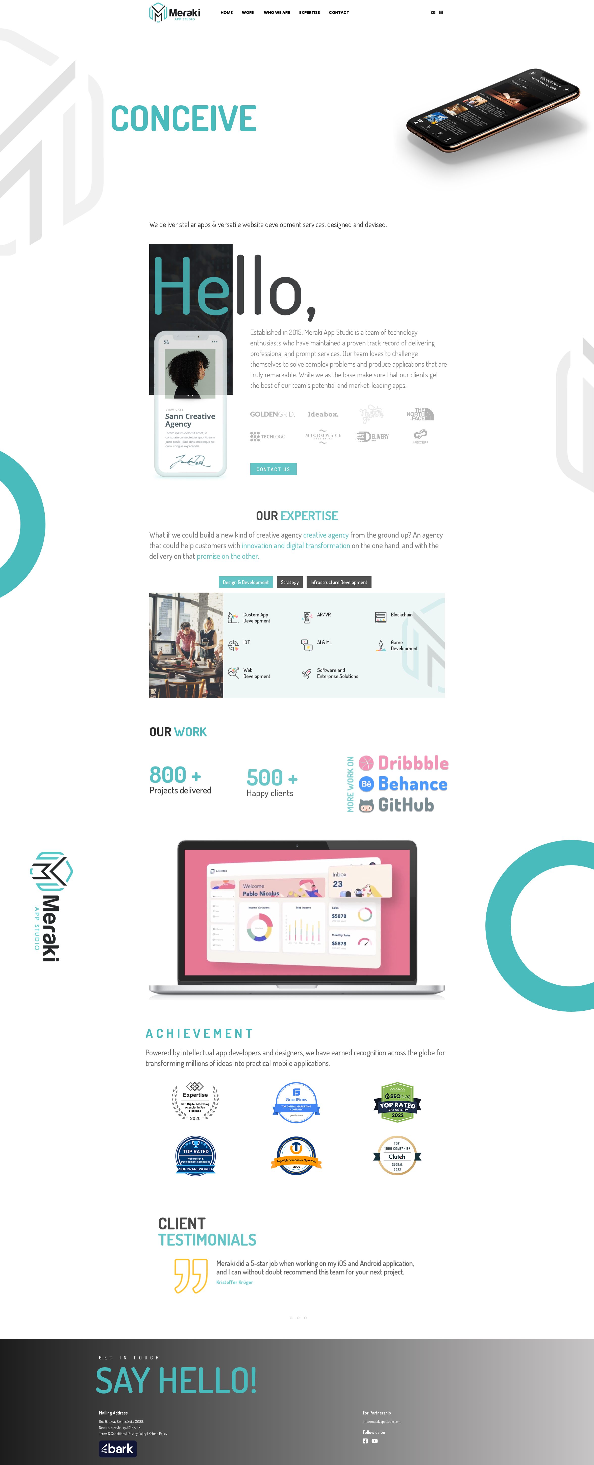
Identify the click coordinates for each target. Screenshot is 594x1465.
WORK (248, 13)
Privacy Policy (137, 1433)
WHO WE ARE (277, 13)
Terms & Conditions (112, 1433)
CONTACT (339, 13)
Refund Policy (158, 1433)
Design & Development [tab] (246, 599)
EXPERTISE (309, 13)
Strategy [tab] (290, 599)
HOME (227, 13)
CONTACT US (273, 486)
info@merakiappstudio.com (382, 1421)
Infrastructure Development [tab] (339, 599)
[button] (289, 1325)
